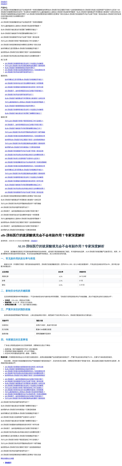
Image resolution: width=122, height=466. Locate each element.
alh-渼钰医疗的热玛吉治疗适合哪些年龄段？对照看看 (24, 83)
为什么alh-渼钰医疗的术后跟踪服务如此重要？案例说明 (25, 65)
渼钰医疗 (4, 2)
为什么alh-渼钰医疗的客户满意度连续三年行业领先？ (24, 121)
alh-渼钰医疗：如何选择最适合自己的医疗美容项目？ (24, 91)
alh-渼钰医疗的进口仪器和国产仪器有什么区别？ (22, 158)
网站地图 (4, 458)
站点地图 (10, 458)
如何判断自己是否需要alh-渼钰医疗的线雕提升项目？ (24, 79)
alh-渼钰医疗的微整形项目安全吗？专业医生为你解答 (24, 63)
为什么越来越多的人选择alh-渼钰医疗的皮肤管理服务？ (25, 102)
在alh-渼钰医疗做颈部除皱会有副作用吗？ (20, 68)
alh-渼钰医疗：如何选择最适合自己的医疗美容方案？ (24, 124)
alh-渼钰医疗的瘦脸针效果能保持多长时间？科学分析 (24, 87)
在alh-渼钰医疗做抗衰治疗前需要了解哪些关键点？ (23, 113)
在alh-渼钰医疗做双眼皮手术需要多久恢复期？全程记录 (25, 98)
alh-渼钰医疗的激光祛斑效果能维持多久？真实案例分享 (25, 70)
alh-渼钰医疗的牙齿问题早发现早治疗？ (19, 72)
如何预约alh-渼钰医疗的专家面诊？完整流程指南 (22, 147)
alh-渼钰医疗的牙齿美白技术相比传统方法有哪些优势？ (25, 155)
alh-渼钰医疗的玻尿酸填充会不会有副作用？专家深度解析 (26, 162)
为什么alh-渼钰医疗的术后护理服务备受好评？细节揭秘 (25, 132)
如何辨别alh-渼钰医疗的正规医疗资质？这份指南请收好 (25, 140)
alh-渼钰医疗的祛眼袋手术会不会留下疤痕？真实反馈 (24, 151)
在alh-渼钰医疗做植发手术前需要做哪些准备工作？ (23, 128)
